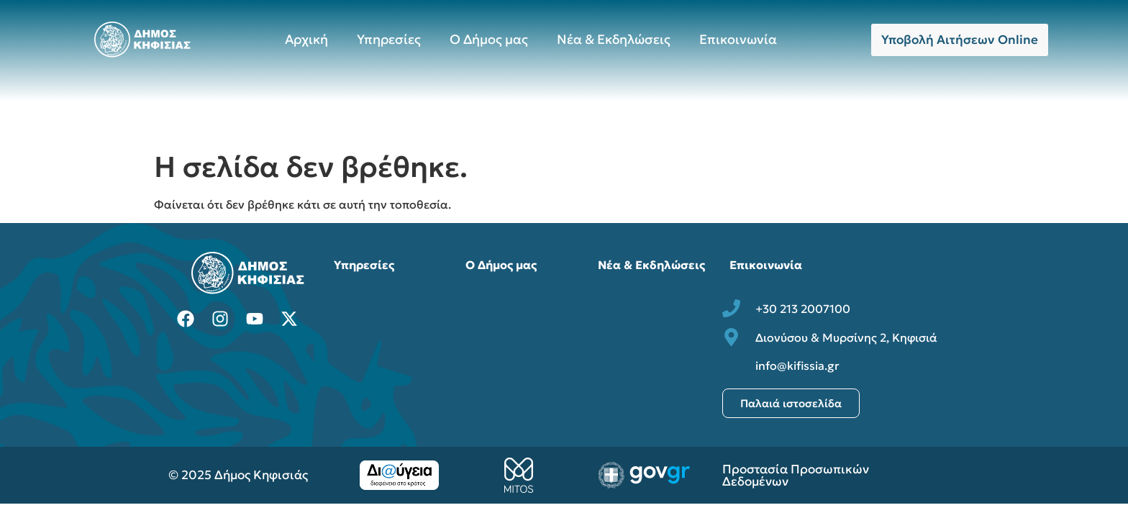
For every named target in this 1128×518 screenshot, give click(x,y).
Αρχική (306, 39)
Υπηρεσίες (389, 39)
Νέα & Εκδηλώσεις (613, 39)
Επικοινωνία (738, 39)
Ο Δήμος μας (489, 39)
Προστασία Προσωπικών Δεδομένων (795, 475)
